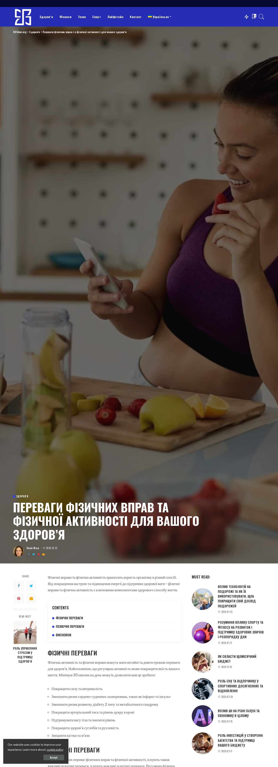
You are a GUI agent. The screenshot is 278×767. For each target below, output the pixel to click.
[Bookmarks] (253, 17)
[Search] (261, 17)
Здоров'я (22, 496)
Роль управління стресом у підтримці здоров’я (25, 654)
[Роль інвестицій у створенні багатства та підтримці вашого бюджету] (202, 743)
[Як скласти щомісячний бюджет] (202, 662)
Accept (54, 757)
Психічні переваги (70, 626)
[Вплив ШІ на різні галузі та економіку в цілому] (202, 716)
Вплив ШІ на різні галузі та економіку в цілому (239, 713)
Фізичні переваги (69, 617)
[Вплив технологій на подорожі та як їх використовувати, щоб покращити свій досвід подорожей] (202, 599)
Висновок (63, 634)
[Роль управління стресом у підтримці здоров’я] (25, 632)
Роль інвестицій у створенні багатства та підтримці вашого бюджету (240, 740)
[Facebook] (28, 554)
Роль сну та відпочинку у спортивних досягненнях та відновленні (240, 685)
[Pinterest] (38, 554)
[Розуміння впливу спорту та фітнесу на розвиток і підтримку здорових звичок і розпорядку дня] (202, 632)
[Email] (43, 554)
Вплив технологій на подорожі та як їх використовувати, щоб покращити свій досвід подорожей (237, 596)
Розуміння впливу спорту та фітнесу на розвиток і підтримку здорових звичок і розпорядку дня (241, 629)
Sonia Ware (32, 548)
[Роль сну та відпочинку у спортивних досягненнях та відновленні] (202, 689)
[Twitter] (33, 554)
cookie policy (55, 749)
